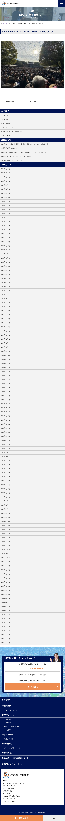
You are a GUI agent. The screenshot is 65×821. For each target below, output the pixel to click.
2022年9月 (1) (5, 262)
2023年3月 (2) (5, 242)
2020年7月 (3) (5, 359)
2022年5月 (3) (5, 278)
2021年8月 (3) (5, 306)
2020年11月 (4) (5, 343)
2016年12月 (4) (5, 501)
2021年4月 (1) (5, 323)
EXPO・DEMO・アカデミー (13, 726)
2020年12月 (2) (5, 339)
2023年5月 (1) (5, 238)
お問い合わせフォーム (13, 764)
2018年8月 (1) (5, 420)
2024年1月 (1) (5, 213)
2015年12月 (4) (5, 550)
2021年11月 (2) (5, 298)
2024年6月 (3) (5, 201)
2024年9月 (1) (5, 193)
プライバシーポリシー (11, 710)
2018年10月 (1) (5, 412)
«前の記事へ (10, 101)
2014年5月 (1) (5, 606)
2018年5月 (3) (5, 432)
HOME (5, 23)
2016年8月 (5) (5, 517)
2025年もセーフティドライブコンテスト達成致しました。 (19, 156)
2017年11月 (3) (5, 456)
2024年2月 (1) (5, 209)
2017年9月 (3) (5, 464)
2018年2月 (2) (5, 444)
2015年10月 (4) (5, 558)
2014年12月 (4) (5, 598)
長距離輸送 (7, 723)
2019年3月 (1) (5, 396)
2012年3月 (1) (5, 643)
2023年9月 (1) (5, 221)
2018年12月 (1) (5, 404)
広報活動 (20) (5, 123)
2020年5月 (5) (5, 367)
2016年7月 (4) (5, 521)
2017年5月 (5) (5, 481)
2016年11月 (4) (5, 505)
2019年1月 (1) (5, 400)
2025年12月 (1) (5, 173)
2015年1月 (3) (5, 594)
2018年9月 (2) (5, 416)
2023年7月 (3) (5, 230)
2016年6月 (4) (5, 525)
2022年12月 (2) (5, 250)
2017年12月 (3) (5, 452)
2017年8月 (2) (5, 468)
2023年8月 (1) (5, 226)
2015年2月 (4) (5, 590)
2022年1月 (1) (5, 290)
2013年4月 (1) (5, 622)
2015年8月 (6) (5, 566)
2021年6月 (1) (5, 315)
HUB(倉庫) (7, 730)
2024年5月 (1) (5, 205)
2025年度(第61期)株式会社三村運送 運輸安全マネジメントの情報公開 (23, 152)
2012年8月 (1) (5, 635)
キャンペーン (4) (6, 135)
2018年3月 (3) (5, 440)
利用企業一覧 (8, 739)
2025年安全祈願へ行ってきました (12, 160)
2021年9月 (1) (5, 302)
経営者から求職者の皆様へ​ (12, 748)
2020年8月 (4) (5, 355)
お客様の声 (8, 735)
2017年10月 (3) (5, 460)
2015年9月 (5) (5, 562)
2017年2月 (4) (5, 493)
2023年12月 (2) (5, 217)
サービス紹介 (9, 715)
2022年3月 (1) (5, 286)
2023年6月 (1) (5, 234)
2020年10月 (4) (5, 347)
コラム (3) (4, 115)
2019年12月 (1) (5, 379)
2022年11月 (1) (5, 254)
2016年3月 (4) (5, 537)
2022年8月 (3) (5, 266)
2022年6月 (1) (5, 274)
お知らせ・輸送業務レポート (16, 758)
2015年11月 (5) (5, 554)
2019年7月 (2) (5, 383)
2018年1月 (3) (5, 448)
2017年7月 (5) (5, 473)
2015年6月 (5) (5, 574)
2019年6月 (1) (5, 387)
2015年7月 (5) (5, 570)
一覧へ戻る (32, 101)
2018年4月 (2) (5, 436)
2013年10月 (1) (5, 614)
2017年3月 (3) (5, 489)
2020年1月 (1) (5, 375)
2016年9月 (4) (5, 513)
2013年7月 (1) (5, 618)
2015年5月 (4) (5, 578)
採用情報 (8, 744)
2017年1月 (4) (5, 497)
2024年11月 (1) (5, 189)
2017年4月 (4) (5, 485)
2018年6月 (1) (5, 428)
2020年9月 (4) (5, 351)
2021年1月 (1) (5, 335)
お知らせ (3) (5, 119)
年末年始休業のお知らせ (9, 148)
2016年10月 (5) (5, 509)
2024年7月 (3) (5, 197)
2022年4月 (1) (5, 282)
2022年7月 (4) (5, 270)
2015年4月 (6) (5, 582)
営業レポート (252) (7, 127)
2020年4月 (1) (5, 371)
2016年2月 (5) (5, 541)
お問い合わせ (33, 687)
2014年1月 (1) (5, 610)
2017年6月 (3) (5, 477)
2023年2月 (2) (5, 246)
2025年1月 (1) (5, 181)
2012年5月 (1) (5, 639)
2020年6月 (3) (5, 363)
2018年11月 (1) (5, 408)
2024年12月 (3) (5, 185)
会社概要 (8, 706)
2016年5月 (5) (5, 529)
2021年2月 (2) (5, 331)
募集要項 (8, 753)
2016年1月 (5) (5, 545)
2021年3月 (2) (5, 327)
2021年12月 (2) (5, 294)
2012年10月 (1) (5, 630)
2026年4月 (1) (5, 169)
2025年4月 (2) (5, 177)
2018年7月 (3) (5, 424)
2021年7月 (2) (5, 311)
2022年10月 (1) (5, 258)
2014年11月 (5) (5, 602)
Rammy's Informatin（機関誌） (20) (12, 131)
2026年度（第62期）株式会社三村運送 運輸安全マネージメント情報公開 (24, 144)
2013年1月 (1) (5, 626)
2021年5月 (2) (5, 319)
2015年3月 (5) (5, 586)
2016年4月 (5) (5, 533)
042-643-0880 (32, 668)
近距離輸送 (7, 719)
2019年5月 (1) (5, 391)
